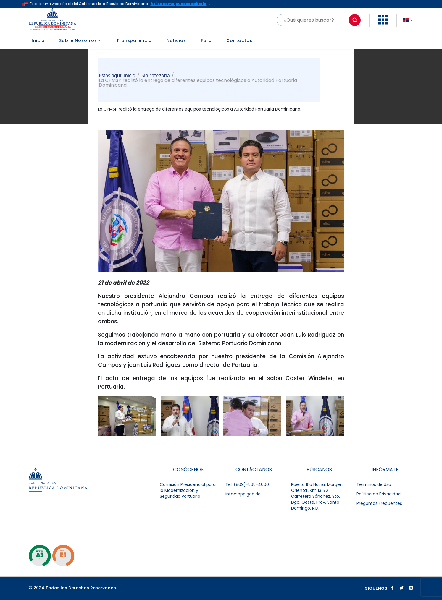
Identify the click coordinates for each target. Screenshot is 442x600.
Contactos (239, 40)
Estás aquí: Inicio (117, 75)
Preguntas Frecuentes (379, 503)
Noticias (176, 40)
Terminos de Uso (373, 484)
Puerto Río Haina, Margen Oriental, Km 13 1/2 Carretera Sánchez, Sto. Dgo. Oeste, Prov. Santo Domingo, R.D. (317, 496)
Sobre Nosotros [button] (80, 40)
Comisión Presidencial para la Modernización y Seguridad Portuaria (188, 490)
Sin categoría (155, 75)
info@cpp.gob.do (243, 494)
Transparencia (134, 40)
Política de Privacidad (378, 494)
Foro (206, 40)
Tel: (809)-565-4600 (247, 484)
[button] (383, 23)
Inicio (38, 40)
